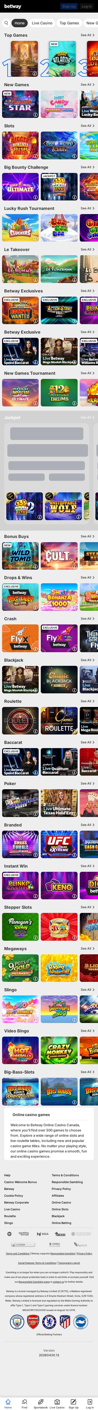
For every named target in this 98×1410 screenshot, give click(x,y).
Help (7, 1175)
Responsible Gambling (67, 1182)
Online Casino (61, 1202)
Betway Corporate (16, 1202)
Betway (9, 1189)
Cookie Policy (13, 1195)
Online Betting (61, 1223)
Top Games (69, 23)
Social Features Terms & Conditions (37, 1262)
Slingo (8, 1223)
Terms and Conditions (18, 1253)
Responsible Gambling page (34, 1281)
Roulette (10, 1216)
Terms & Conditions (65, 1175)
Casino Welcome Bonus (20, 1182)
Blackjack (58, 1216)
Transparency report (69, 1262)
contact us (58, 1281)
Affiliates (58, 1195)
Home (20, 23)
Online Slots (60, 1209)
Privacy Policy (61, 1189)
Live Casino (42, 23)
